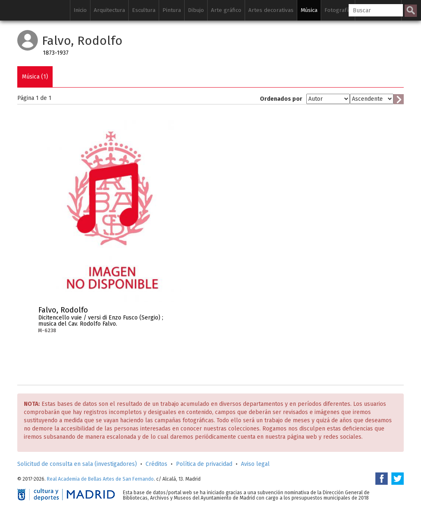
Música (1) (35, 76)
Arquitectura (109, 10)
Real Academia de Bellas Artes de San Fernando (100, 479)
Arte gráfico (226, 10)
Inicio (80, 10)
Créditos (156, 464)
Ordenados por (281, 98)
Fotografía (338, 10)
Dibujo (196, 10)
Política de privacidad (204, 464)
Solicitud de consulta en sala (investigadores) (77, 464)
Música (309, 10)
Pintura (171, 10)
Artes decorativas (271, 10)
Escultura (143, 10)
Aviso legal (255, 464)
